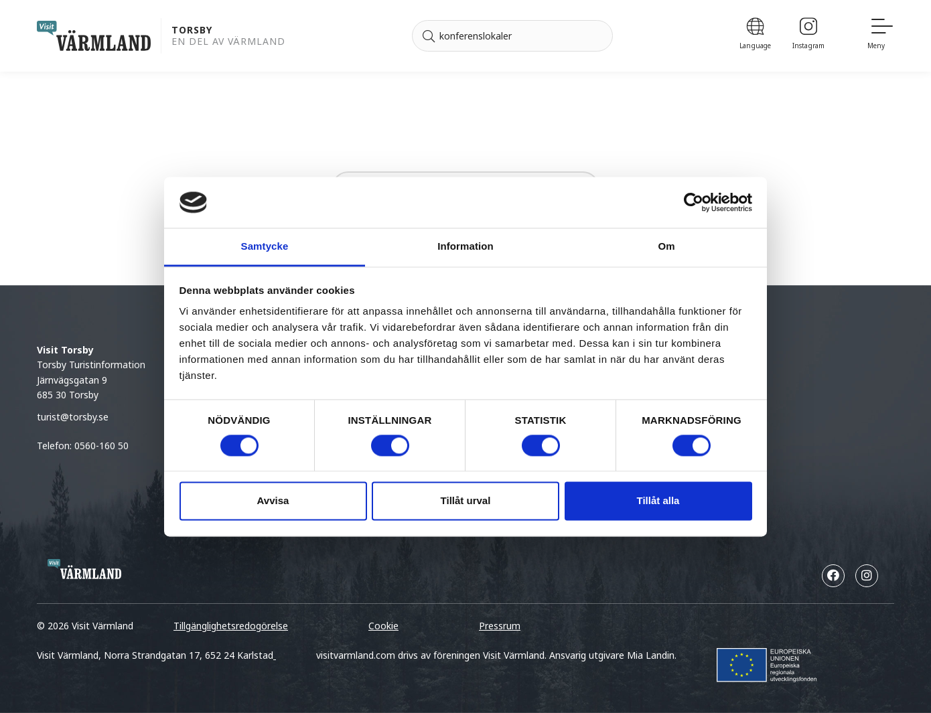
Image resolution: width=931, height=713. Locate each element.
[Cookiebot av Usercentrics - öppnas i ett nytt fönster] (693, 202)
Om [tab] (666, 246)
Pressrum (499, 625)
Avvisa (273, 501)
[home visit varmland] (94, 36)
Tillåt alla (658, 501)
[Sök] (429, 36)
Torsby (191, 30)
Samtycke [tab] (265, 246)
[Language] (755, 36)
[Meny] (880, 36)
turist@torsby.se (73, 416)
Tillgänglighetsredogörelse (230, 625)
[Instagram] (808, 36)
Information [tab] (465, 246)
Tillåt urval (466, 501)
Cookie (383, 625)
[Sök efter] (512, 36)
